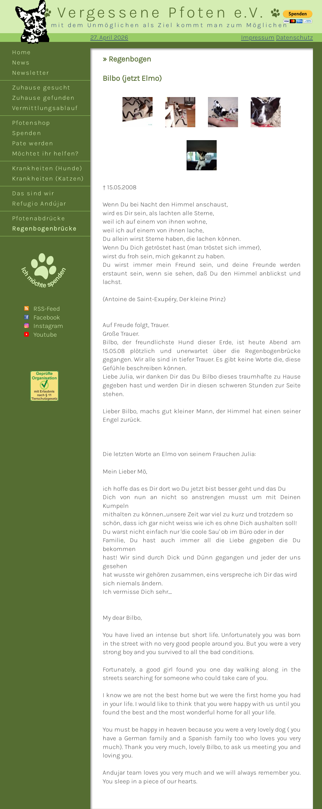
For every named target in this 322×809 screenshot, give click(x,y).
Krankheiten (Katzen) (48, 178)
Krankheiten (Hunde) (47, 168)
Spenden (26, 133)
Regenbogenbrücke (44, 228)
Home (21, 52)
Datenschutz (294, 37)
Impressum (257, 37)
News (21, 62)
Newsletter (30, 72)
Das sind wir (33, 193)
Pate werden (32, 143)
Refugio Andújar (39, 203)
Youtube (45, 334)
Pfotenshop (31, 122)
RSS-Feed (46, 308)
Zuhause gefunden (43, 97)
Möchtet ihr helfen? (45, 153)
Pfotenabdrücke (38, 218)
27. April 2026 (109, 37)
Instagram (48, 325)
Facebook (46, 317)
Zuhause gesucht (41, 87)
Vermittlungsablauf (45, 108)
